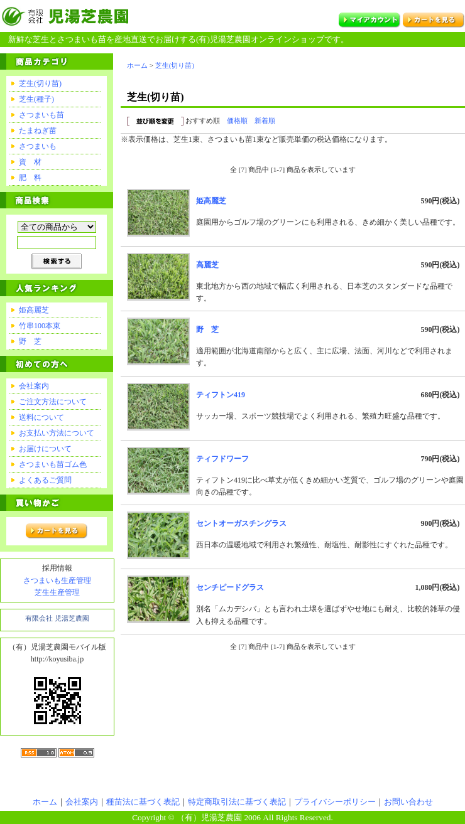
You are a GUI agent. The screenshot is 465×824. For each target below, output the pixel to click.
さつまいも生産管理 (57, 580)
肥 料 (30, 177)
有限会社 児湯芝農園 (57, 618)
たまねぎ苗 (38, 130)
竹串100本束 (39, 325)
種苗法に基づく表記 (143, 801)
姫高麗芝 (34, 310)
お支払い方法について (56, 433)
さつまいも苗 (41, 114)
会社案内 (34, 386)
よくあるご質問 (45, 480)
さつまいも (38, 146)
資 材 (30, 162)
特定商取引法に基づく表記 (237, 801)
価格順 (237, 120)
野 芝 (30, 341)
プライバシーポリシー (335, 801)
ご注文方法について (53, 401)
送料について (41, 417)
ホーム (137, 65)
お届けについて (45, 448)
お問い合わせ (408, 801)
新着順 (264, 120)
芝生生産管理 (57, 592)
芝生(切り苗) (40, 83)
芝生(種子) (36, 99)
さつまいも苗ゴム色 (53, 464)
